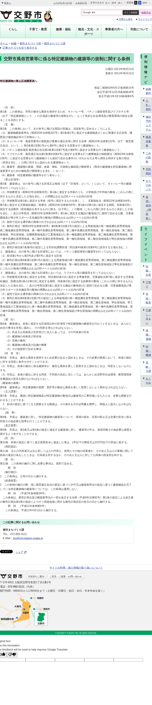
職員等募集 (148, 141)
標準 (114, 2)
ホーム (4, 43)
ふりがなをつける (62, 2)
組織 (13, 43)
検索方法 (146, 12)
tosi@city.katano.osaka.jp (28, 538)
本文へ (7, 3)
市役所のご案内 (36, 576)
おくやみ (148, 380)
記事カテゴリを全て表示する (20, 47)
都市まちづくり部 (30, 43)
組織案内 (148, 91)
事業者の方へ (114, 29)
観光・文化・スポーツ (88, 32)
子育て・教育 (38, 29)
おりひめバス (148, 185)
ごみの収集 (148, 157)
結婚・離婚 (148, 350)
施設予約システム (148, 123)
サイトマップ (145, 19)
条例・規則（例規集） (148, 208)
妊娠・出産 (148, 270)
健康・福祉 (63, 29)
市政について (139, 29)
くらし (12, 29)
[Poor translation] (12, 654)
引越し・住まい (148, 316)
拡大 (107, 2)
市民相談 (148, 171)
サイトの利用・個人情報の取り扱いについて (76, 567)
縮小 (120, 2)
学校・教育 (148, 298)
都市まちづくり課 (54, 43)
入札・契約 (148, 105)
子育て (148, 284)
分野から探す (126, 19)
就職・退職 (148, 334)
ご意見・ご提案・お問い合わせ (65, 576)
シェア (21, 552)
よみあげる (81, 2)
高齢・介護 (148, 366)
